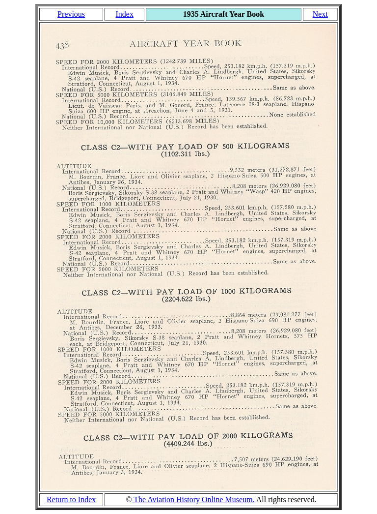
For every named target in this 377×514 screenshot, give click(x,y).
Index (124, 14)
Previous (71, 14)
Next (320, 14)
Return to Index (71, 499)
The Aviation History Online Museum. (193, 499)
